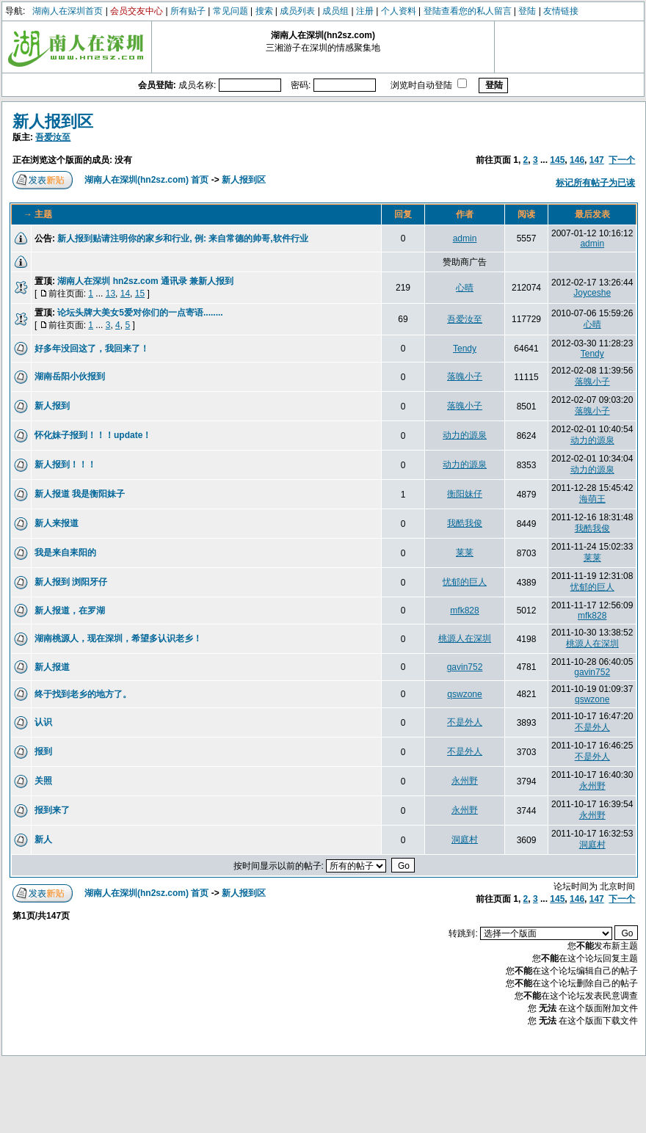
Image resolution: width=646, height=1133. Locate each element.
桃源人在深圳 (464, 638)
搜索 (264, 11)
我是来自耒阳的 (65, 552)
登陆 (527, 11)
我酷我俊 (464, 523)
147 (596, 160)
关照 (43, 781)
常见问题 (230, 11)
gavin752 (465, 667)
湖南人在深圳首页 (67, 11)
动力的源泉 (465, 435)
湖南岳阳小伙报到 (70, 376)
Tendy (464, 348)
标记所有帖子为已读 (595, 183)
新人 (43, 839)
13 (110, 293)
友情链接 (560, 11)
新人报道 (52, 667)
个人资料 (398, 11)
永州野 (464, 781)
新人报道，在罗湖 (70, 610)
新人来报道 (57, 523)
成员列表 (297, 11)
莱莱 (464, 552)
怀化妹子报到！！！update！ (93, 435)
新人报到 (52, 406)
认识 (43, 722)
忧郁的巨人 (465, 582)
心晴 (464, 288)
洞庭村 (464, 839)
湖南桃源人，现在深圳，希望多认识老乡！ (118, 638)
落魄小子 (464, 376)
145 (557, 160)
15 (140, 293)
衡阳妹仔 (464, 494)
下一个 (622, 160)
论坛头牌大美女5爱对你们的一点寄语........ (139, 312)
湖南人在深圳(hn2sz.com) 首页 (146, 180)
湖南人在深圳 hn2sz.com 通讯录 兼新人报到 (145, 281)
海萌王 (592, 499)
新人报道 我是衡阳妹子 (80, 494)
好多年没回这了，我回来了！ (92, 348)
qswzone (464, 694)
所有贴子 (188, 11)
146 (577, 160)
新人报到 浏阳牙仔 (71, 582)
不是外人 (464, 722)
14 (125, 293)
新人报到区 (52, 121)
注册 (365, 11)
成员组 (335, 11)
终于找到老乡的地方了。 (83, 694)
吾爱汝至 (52, 137)
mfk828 (464, 610)
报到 (43, 751)
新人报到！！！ (65, 464)
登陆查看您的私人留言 (468, 11)
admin (465, 238)
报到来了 (52, 810)
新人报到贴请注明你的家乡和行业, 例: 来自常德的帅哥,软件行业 (182, 238)
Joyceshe (592, 293)
